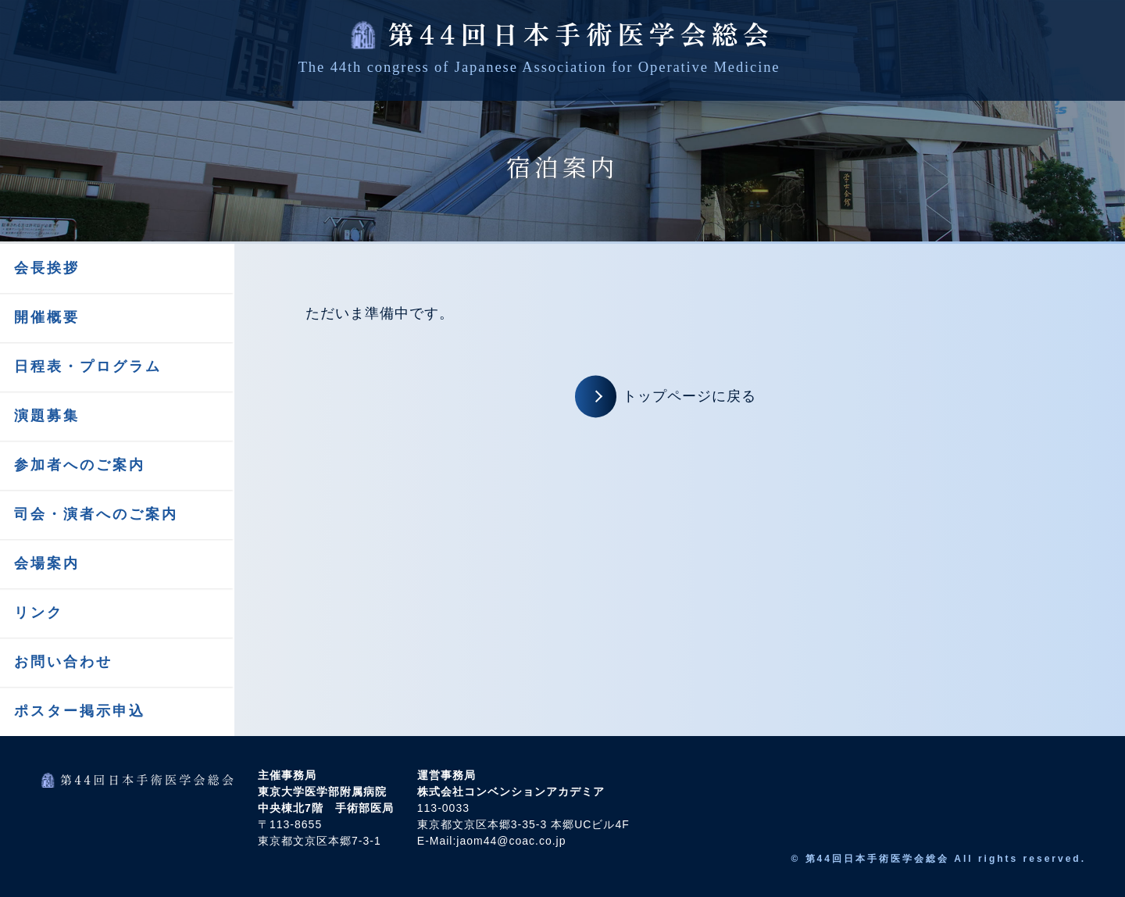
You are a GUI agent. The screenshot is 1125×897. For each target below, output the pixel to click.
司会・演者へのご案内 (96, 514)
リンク (38, 612)
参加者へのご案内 (79, 465)
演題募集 (47, 415)
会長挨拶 (47, 268)
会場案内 (47, 563)
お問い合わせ (63, 662)
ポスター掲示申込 (79, 711)
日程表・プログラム (88, 366)
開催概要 (47, 317)
